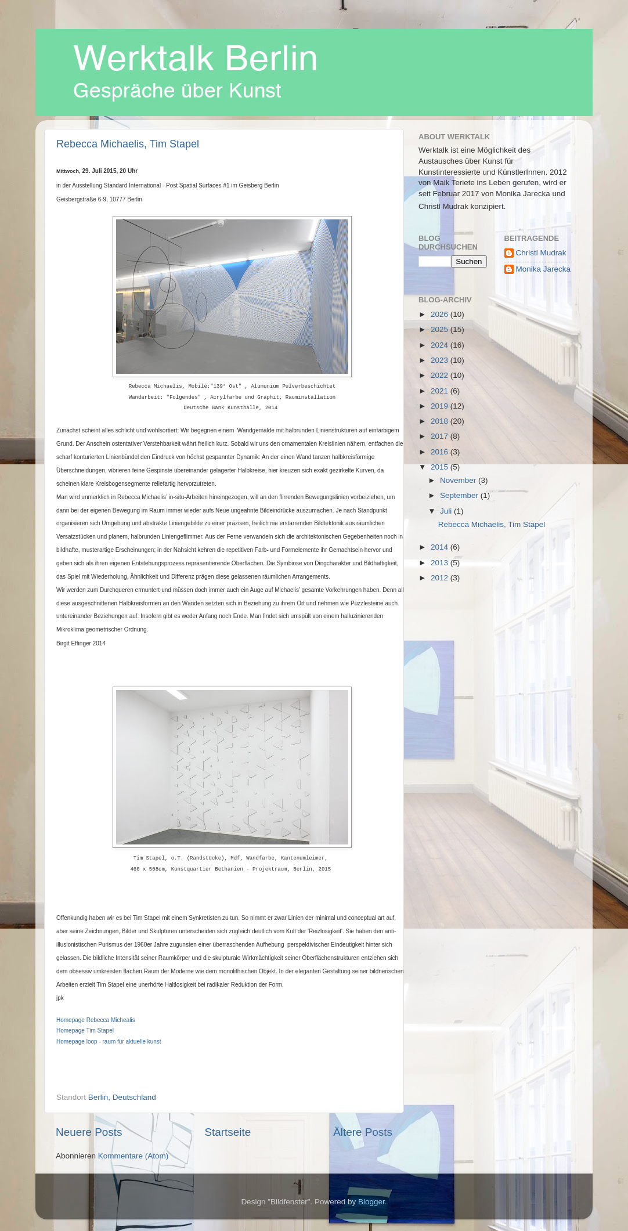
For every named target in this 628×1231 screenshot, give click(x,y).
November (459, 480)
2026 (440, 314)
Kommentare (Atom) (133, 1155)
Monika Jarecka (543, 269)
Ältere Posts (362, 1132)
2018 (440, 421)
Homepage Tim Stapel (85, 1030)
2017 (440, 436)
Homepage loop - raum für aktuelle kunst (108, 1041)
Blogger (371, 1201)
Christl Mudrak (541, 252)
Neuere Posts (89, 1132)
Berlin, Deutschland (122, 1097)
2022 (440, 375)
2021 (440, 391)
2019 (440, 406)
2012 (440, 577)
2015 (440, 467)
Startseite (227, 1132)
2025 (440, 329)
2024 (440, 345)
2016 (440, 451)
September (460, 495)
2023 (440, 360)
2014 (440, 547)
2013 (440, 562)
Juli (447, 511)
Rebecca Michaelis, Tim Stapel (127, 144)
